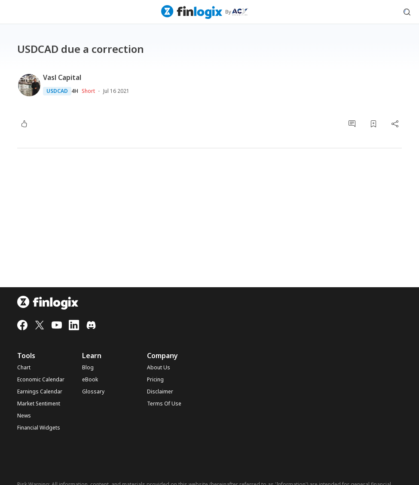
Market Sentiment (38, 403)
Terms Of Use (164, 403)
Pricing (155, 379)
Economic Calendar (40, 379)
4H (74, 91)
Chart (24, 367)
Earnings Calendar (39, 391)
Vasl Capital (62, 77)
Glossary (93, 391)
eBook (90, 379)
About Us (158, 367)
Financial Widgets (38, 427)
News (24, 415)
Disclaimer (160, 391)
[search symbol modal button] (407, 12)
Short (88, 91)
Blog (88, 367)
